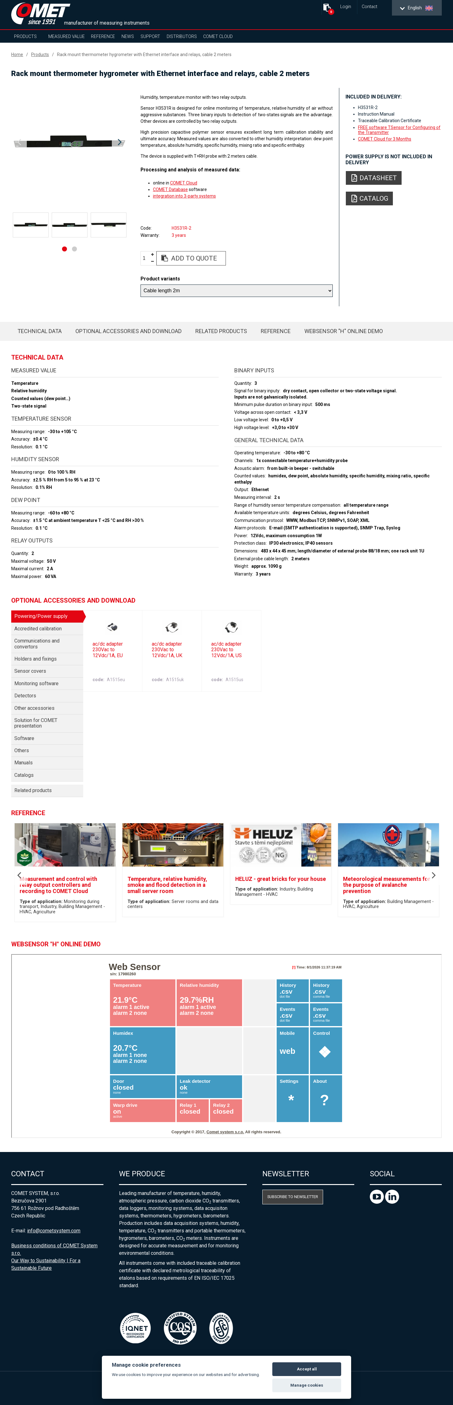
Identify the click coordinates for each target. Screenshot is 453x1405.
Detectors (25, 696)
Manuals (23, 763)
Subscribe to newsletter (292, 1196)
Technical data (39, 331)
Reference (103, 36)
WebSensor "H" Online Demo (343, 331)
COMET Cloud (218, 36)
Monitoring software (36, 683)
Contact (369, 6)
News (128, 36)
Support (150, 36)
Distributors (182, 36)
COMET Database (170, 189)
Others (21, 750)
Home (17, 54)
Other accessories (34, 708)
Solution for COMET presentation (35, 723)
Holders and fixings (35, 659)
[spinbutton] (146, 258)
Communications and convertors (37, 643)
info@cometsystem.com (53, 1231)
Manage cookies (306, 1385)
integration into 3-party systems (184, 196)
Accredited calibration (38, 629)
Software (24, 738)
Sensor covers (30, 671)
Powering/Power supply (41, 616)
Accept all (307, 1369)
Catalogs (24, 775)
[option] (69, 142)
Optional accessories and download (128, 331)
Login (345, 6)
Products (25, 36)
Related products (221, 331)
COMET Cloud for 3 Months (384, 138)
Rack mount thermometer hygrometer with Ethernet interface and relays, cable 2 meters (144, 54)
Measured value (66, 36)
